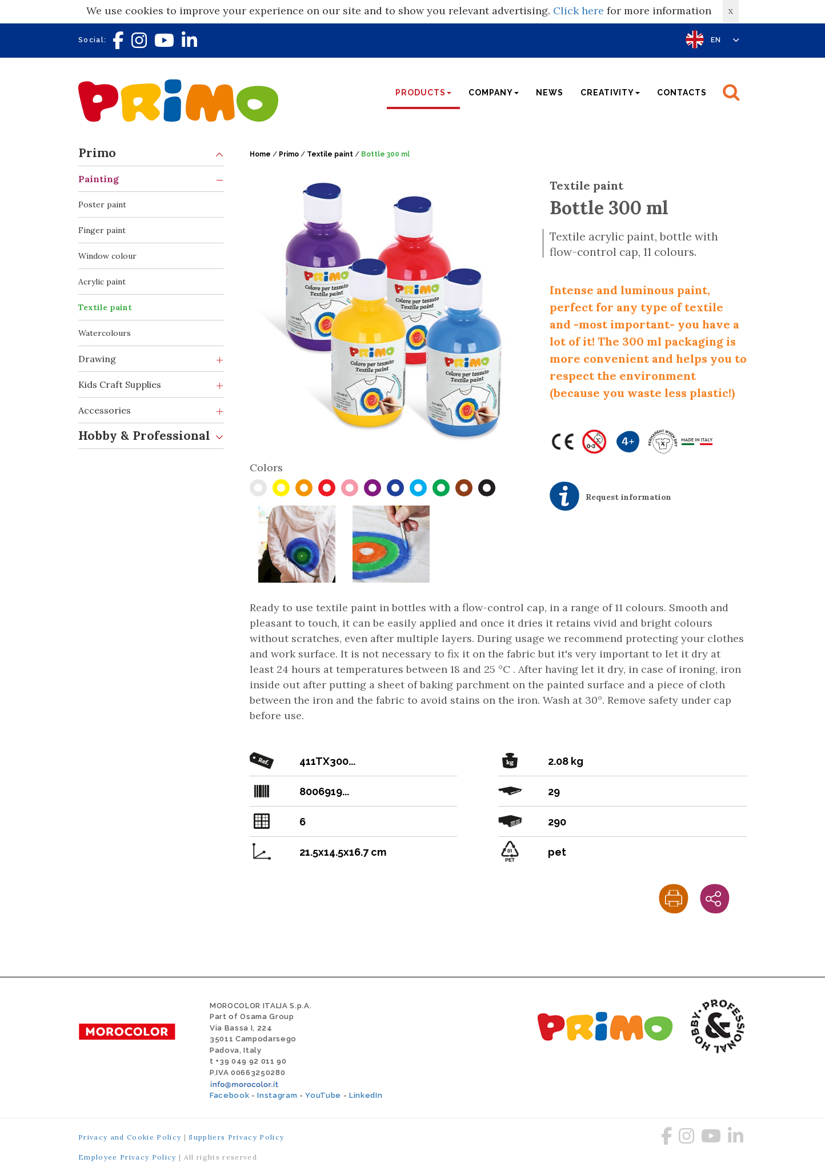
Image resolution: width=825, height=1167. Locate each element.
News (549, 92)
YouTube (323, 1095)
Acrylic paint (102, 281)
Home (260, 154)
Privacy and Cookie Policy (129, 1137)
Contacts (682, 92)
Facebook (229, 1095)
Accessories (151, 410)
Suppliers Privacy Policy (236, 1137)
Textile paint (105, 307)
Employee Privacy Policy (127, 1157)
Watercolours (104, 333)
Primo (151, 153)
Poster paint (102, 204)
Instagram (277, 1095)
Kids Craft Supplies (151, 385)
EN (725, 40)
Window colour (107, 256)
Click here (578, 10)
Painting (151, 179)
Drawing (151, 359)
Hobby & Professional (151, 436)
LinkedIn (365, 1095)
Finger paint (102, 230)
